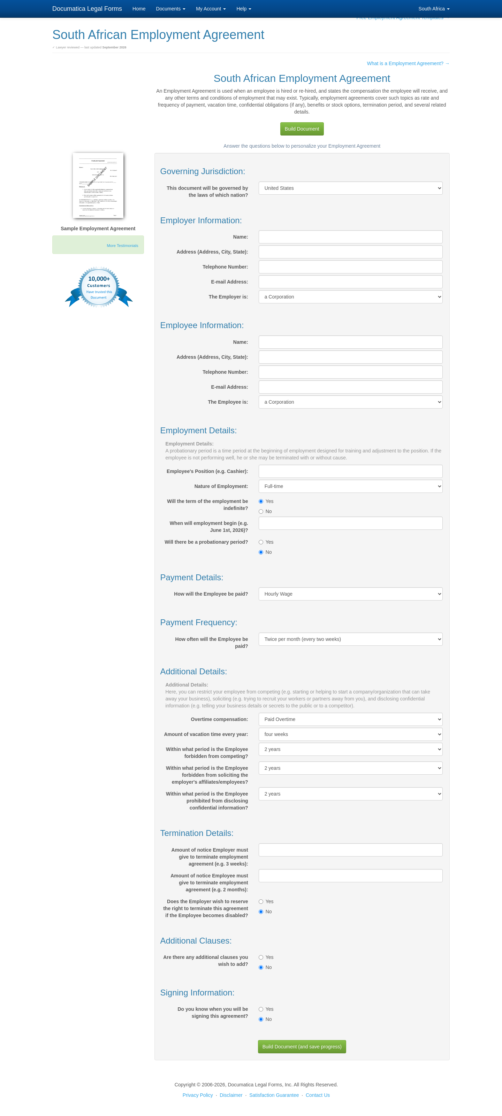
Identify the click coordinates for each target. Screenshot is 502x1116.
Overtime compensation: (219, 719)
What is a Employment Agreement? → (408, 63)
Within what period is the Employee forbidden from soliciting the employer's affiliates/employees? (207, 775)
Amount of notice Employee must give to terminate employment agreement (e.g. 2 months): (209, 882)
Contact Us (318, 1095)
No (265, 511)
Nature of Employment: (221, 486)
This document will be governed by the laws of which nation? (207, 191)
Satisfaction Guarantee (274, 1095)
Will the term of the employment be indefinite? (207, 504)
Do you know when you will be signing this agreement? (212, 1012)
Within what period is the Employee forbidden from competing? (207, 752)
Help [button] (243, 8)
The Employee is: (228, 402)
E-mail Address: (229, 282)
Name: (240, 237)
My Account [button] (211, 8)
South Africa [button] (434, 8)
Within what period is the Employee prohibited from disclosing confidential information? (207, 801)
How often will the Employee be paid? (211, 642)
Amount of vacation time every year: (206, 734)
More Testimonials (122, 245)
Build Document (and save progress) (302, 1046)
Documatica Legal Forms (87, 8)
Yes (266, 501)
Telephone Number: (225, 267)
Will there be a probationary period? (206, 542)
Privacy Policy (198, 1095)
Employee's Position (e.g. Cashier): (207, 471)
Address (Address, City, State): (212, 252)
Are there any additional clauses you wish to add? (205, 960)
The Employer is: (228, 297)
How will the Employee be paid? (211, 594)
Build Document (302, 129)
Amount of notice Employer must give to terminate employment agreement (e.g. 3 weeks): (210, 857)
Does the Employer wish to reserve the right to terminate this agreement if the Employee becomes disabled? (205, 908)
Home (138, 8)
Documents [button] (170, 8)
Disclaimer (231, 1095)
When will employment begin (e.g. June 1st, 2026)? (209, 526)
